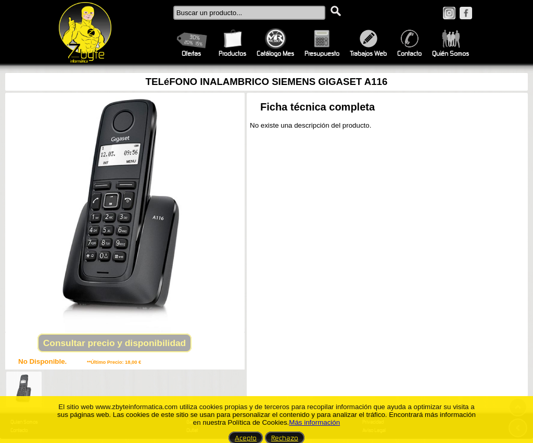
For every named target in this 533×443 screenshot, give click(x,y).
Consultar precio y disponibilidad (114, 343)
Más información (314, 422)
